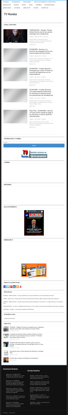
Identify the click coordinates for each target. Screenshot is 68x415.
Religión (16, 5)
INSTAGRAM (17, 8)
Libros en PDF (26, 8)
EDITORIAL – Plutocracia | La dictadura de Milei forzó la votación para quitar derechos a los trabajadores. (15, 404)
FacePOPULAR (44, 8)
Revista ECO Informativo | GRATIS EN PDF (45, 2)
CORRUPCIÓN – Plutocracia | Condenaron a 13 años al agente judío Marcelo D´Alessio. (15, 376)
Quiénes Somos (7, 8)
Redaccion (32, 36)
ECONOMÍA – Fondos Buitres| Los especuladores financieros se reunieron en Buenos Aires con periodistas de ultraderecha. (41, 92)
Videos (31, 5)
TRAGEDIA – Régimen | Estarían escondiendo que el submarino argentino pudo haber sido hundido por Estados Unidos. (27, 328)
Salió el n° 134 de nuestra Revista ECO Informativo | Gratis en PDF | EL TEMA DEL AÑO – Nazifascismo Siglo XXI (15, 390)
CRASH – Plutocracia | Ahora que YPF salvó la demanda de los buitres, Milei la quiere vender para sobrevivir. (31, 298)
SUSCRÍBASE (38, 5)
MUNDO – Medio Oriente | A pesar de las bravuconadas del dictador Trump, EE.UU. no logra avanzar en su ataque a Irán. (33, 302)
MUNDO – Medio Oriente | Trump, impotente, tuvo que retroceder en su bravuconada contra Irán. (28, 295)
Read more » (32, 44)
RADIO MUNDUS (27, 2)
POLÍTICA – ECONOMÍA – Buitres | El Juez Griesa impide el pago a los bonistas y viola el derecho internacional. (41, 113)
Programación (16, 2)
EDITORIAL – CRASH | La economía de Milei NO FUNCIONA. (18, 309)
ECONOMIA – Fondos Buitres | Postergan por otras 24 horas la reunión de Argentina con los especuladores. (41, 71)
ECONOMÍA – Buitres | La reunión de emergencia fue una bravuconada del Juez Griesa (40, 51)
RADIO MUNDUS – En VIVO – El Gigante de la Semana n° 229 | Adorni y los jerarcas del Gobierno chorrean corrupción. (33, 306)
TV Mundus (6, 2)
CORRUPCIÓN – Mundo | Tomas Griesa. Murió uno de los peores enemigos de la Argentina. (40, 32)
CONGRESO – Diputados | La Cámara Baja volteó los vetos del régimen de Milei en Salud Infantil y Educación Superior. (15, 382)
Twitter (24, 5)
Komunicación (7, 5)
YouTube (35, 8)
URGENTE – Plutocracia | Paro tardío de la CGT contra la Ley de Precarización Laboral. (15, 397)
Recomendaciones (49, 5)
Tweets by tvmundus (9, 318)
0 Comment (45, 36)
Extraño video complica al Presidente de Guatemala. (24, 358)
